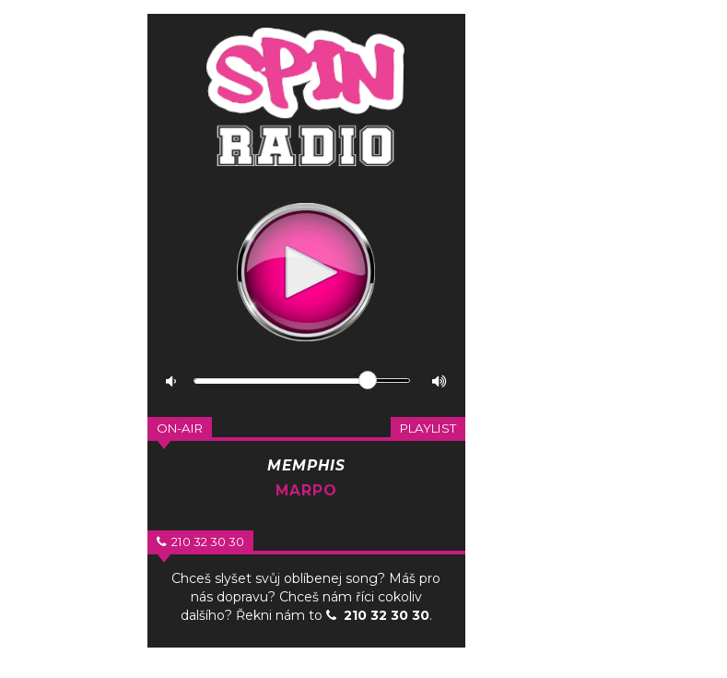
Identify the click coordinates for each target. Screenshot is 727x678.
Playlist (428, 428)
